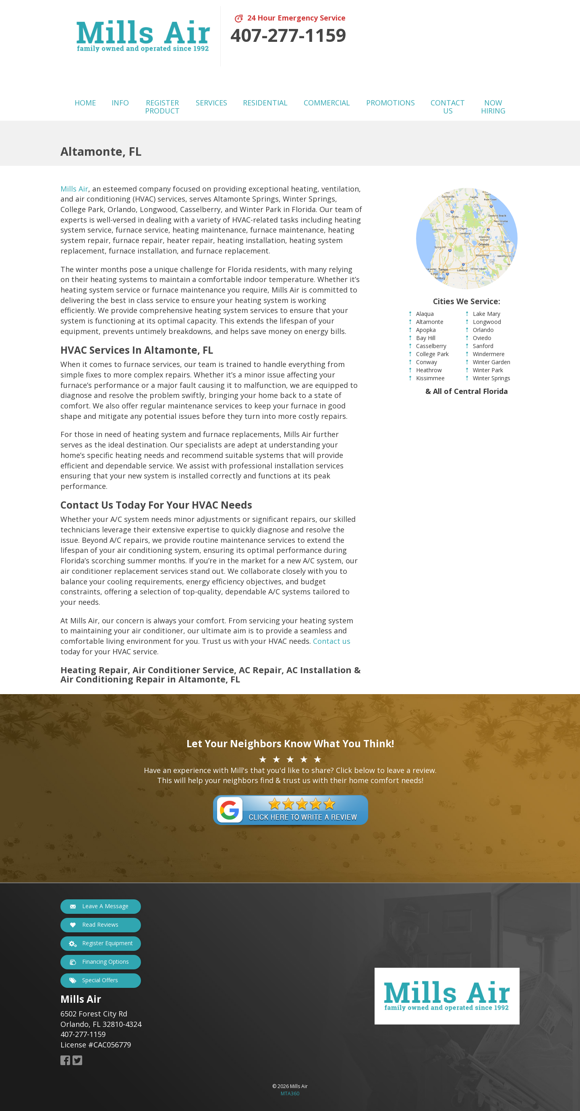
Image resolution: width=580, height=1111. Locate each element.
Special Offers (92, 980)
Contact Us (448, 106)
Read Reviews (92, 925)
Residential (265, 102)
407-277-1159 (288, 35)
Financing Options (98, 962)
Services (211, 102)
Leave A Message (97, 906)
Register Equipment (100, 943)
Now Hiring (493, 106)
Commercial (327, 102)
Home (85, 102)
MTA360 (290, 1093)
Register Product (162, 106)
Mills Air (74, 189)
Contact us (331, 641)
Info (120, 102)
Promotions (390, 102)
